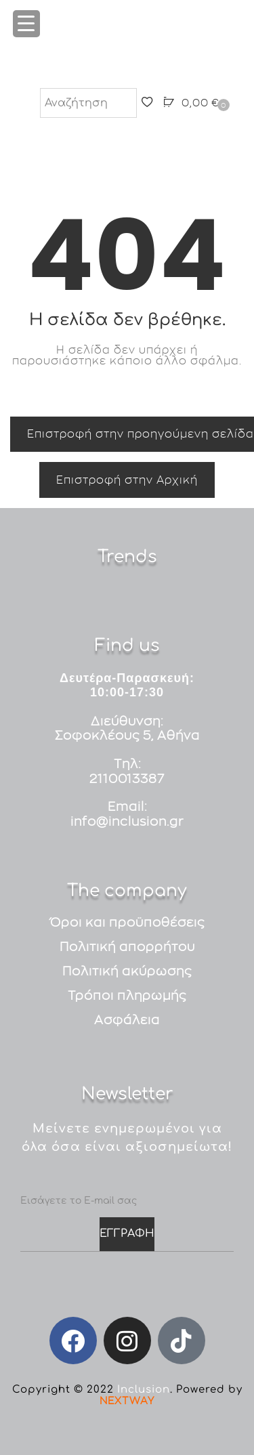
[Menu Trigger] (26, 23)
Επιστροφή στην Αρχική (127, 479)
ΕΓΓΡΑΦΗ (127, 1233)
